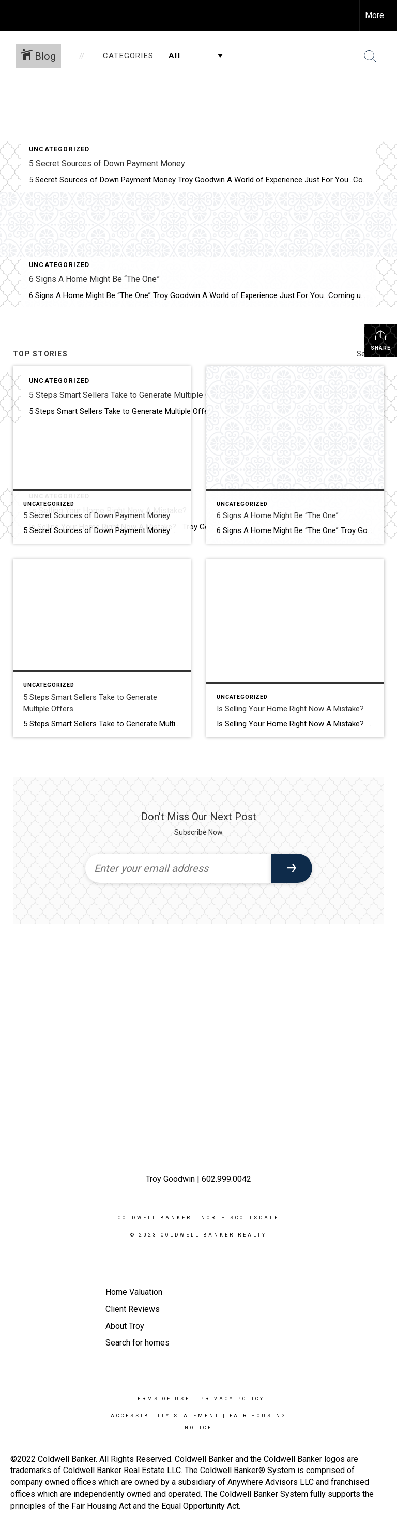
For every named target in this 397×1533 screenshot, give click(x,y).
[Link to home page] (13, 15)
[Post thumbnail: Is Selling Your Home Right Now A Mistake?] (295, 648)
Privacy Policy (232, 1398)
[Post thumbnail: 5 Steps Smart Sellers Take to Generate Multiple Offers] (102, 648)
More (374, 15)
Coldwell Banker (155, 1218)
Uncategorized (59, 149)
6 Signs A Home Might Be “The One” (94, 279)
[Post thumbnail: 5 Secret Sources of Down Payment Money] (102, 455)
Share (381, 340)
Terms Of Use (161, 1398)
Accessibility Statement (165, 1415)
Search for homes (137, 1343)
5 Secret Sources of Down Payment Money (107, 163)
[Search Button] (370, 56)
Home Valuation (133, 1292)
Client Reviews (132, 1309)
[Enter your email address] (178, 868)
